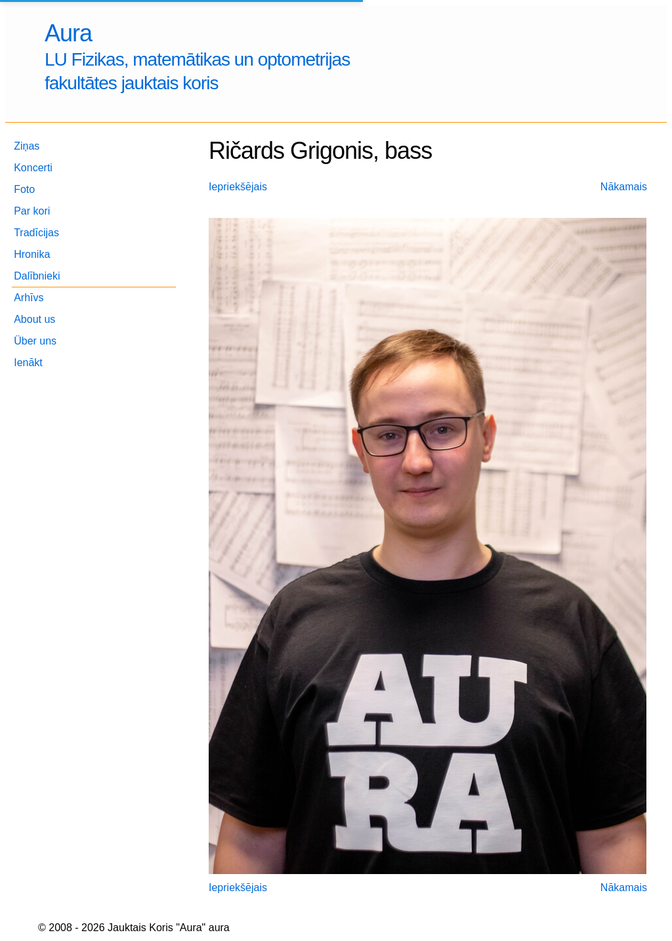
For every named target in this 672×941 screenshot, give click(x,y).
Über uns (35, 340)
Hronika (32, 254)
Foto (24, 189)
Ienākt (28, 362)
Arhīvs (28, 297)
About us (34, 319)
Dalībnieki (37, 276)
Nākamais (623, 186)
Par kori (32, 211)
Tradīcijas (36, 232)
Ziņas (26, 146)
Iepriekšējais (238, 186)
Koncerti (33, 167)
